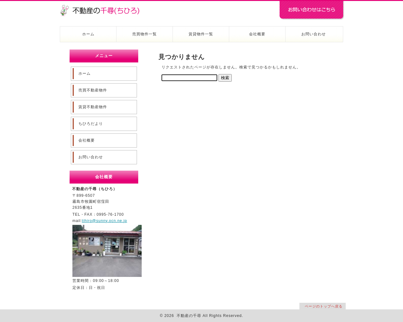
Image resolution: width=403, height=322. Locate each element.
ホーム (88, 34)
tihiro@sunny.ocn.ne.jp (104, 221)
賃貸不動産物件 (92, 107)
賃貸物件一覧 (201, 34)
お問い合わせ (313, 34)
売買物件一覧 (144, 34)
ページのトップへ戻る (324, 306)
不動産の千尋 (102, 7)
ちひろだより (90, 123)
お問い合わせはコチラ (312, 10)
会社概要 (257, 34)
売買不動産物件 (92, 90)
